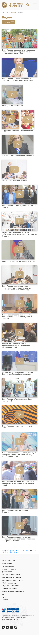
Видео (4, 597)
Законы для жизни (8, 560)
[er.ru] (15, 627)
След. (16, 552)
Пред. (12, 550)
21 (3, 552)
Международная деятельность (13, 591)
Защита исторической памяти (12, 580)
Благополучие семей (9, 569)
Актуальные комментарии (11, 586)
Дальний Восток (7, 572)
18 (27, 550)
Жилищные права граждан (11, 577)
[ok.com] (3, 627)
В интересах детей (8, 566)
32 (11, 552)
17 (23, 550)
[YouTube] (11, 627)
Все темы (9, 22)
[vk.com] (7, 627)
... (19, 550)
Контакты (5, 599)
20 (35, 550)
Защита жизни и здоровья (11, 574)
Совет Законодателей (9, 588)
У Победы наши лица (9, 583)
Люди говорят (7, 563)
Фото (3, 594)
